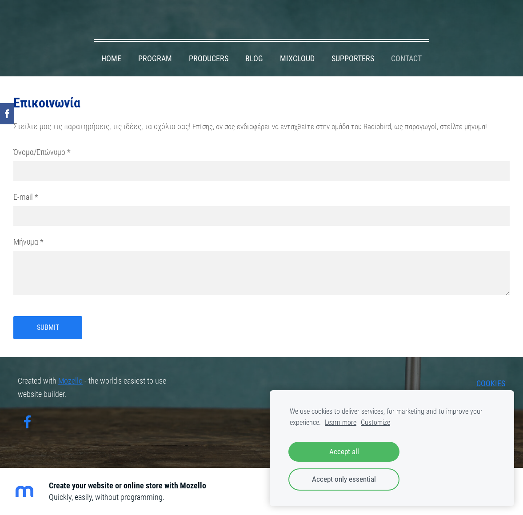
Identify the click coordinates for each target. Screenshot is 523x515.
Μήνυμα (28, 242)
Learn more (340, 422)
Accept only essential (344, 479)
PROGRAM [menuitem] (155, 58)
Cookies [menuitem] (490, 383)
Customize (375, 422)
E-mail (25, 197)
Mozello (70, 380)
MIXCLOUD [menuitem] (297, 58)
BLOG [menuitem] (254, 58)
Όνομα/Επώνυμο (42, 152)
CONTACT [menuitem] (406, 58)
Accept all (344, 451)
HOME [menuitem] (111, 58)
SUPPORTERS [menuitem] (352, 58)
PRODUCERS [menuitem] (208, 58)
